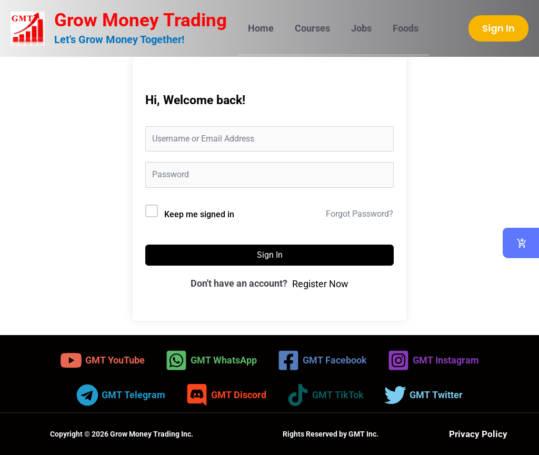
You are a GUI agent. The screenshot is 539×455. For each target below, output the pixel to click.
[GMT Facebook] (322, 360)
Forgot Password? (359, 214)
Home (260, 28)
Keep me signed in (199, 214)
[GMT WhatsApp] (211, 360)
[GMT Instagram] (433, 360)
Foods (398, 28)
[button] (498, 28)
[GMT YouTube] (102, 360)
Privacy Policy (478, 433)
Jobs (356, 28)
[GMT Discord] (226, 395)
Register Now (320, 283)
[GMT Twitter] (423, 395)
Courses (309, 28)
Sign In (270, 255)
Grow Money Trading (140, 20)
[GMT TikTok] (325, 395)
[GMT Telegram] (121, 395)
